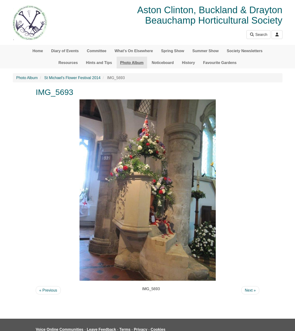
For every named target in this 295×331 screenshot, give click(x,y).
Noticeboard (163, 63)
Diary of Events (65, 51)
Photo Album (132, 63)
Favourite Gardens (220, 63)
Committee (96, 51)
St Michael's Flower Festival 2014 (72, 78)
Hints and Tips (99, 63)
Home (37, 51)
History (188, 63)
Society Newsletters (245, 51)
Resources (68, 63)
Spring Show (172, 51)
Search (258, 35)
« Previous (48, 290)
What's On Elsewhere (133, 51)
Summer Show (205, 51)
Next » (250, 290)
